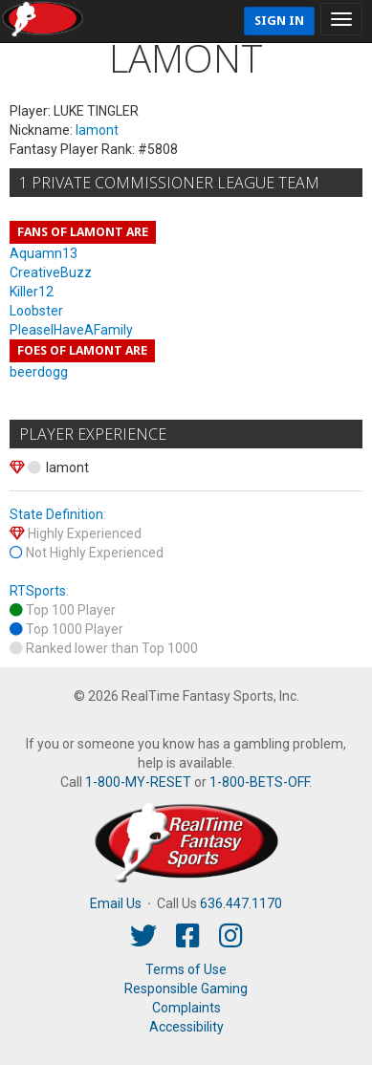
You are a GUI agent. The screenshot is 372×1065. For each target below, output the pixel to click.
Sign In (279, 20)
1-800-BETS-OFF (259, 782)
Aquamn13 (43, 253)
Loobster (36, 310)
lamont (97, 130)
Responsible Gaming (186, 988)
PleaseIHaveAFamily (71, 329)
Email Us (116, 903)
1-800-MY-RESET (138, 782)
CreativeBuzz (51, 272)
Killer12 (32, 291)
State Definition (56, 514)
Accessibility (186, 1026)
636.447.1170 (241, 903)
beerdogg (39, 372)
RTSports (38, 590)
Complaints (186, 1007)
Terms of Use (186, 969)
